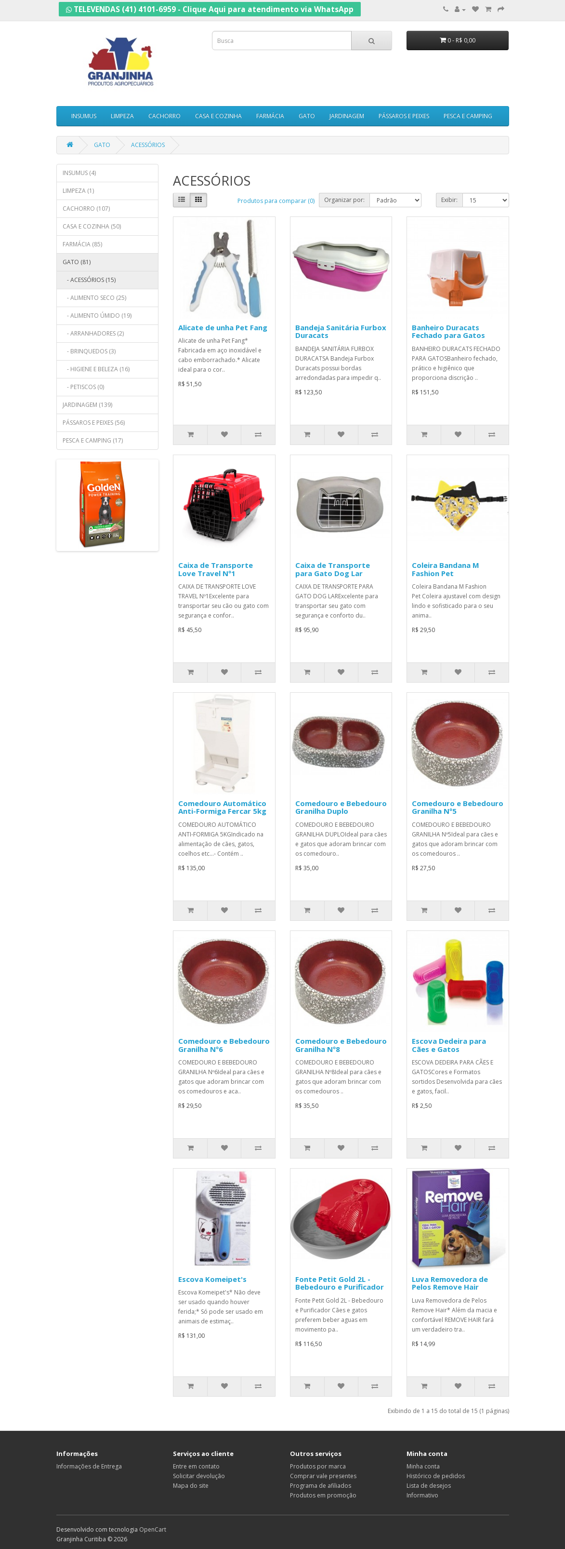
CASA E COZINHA (218, 116)
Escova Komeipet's (212, 1279)
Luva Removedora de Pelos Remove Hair (450, 1283)
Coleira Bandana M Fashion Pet (445, 569)
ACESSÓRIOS (148, 145)
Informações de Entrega (89, 1466)
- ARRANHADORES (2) (93, 333)
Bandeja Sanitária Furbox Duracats (340, 331)
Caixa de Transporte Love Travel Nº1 (215, 569)
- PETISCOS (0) (83, 387)
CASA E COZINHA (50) (92, 226)
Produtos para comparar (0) (276, 201)
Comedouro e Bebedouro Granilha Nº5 (457, 807)
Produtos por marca (318, 1466)
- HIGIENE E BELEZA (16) (96, 369)
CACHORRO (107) (86, 208)
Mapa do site (191, 1486)
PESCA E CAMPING (468, 116)
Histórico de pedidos (436, 1476)
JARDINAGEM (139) (87, 405)
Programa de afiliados (320, 1486)
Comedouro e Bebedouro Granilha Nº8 (341, 1045)
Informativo (422, 1495)
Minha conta (423, 1466)
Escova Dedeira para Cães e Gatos (449, 1045)
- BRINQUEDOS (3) (89, 351)
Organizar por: (344, 200)
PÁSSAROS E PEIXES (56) (94, 422)
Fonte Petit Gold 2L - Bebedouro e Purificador (339, 1283)
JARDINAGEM (346, 116)
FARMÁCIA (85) (82, 244)
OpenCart (152, 1529)
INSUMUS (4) (79, 173)
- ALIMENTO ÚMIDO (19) (97, 315)
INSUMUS (83, 116)
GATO (307, 116)
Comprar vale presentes (323, 1476)
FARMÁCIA (270, 116)
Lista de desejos (429, 1486)
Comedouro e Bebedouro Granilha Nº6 (224, 1045)
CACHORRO (164, 116)
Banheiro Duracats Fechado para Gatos (448, 331)
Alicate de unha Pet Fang (222, 327)
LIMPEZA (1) (78, 191)
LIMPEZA (122, 116)
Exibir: (449, 200)
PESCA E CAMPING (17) (93, 440)
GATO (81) (77, 262)
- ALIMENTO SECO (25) (94, 298)
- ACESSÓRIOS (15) (89, 280)
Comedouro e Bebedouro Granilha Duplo (341, 807)
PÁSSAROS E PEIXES (404, 116)
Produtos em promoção (323, 1495)
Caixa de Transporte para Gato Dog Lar (332, 569)
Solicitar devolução (199, 1476)
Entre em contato (196, 1466)
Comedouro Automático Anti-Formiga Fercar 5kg (222, 807)
